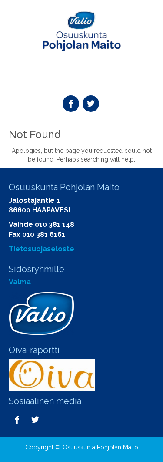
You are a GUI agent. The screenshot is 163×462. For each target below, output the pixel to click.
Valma (20, 282)
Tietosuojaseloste (41, 249)
